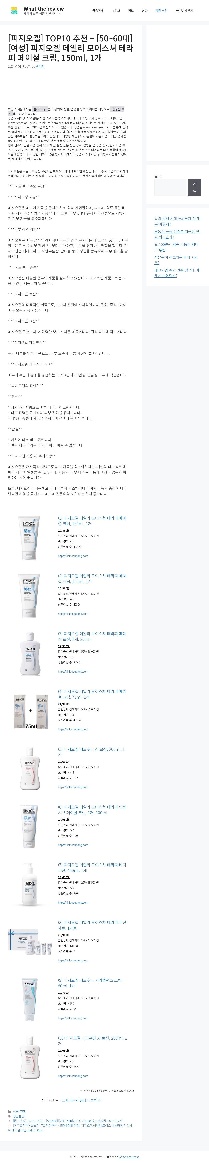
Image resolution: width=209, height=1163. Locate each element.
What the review (44, 8)
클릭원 (96, 1100)
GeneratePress (129, 1157)
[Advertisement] (177, 93)
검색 (157, 175)
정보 (131, 10)
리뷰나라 (83, 1100)
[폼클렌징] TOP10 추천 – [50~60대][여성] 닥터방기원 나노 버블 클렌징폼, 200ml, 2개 (67, 1120)
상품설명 (18, 1116)
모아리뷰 (68, 1100)
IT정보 (116, 10)
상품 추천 (161, 10)
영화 (144, 10)
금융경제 (98, 10)
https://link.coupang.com (73, 556)
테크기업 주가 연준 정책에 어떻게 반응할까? (176, 272)
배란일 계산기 (184, 10)
